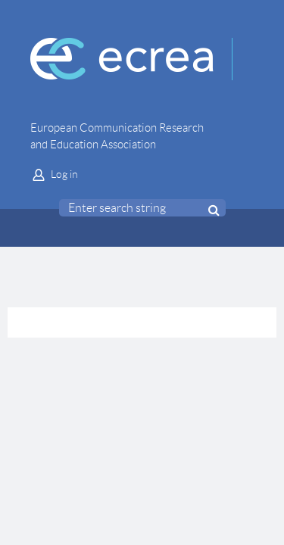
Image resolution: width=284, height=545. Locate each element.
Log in (64, 174)
